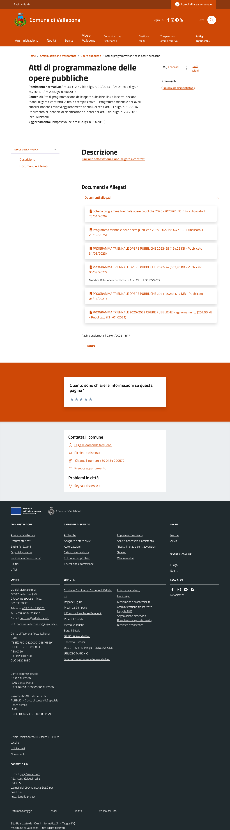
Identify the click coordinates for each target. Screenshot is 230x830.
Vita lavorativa (125, 558)
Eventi (174, 570)
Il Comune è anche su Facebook (83, 613)
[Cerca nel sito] (210, 20)
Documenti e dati (21, 541)
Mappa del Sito (107, 811)
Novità (51, 40)
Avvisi (173, 541)
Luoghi (174, 565)
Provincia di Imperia (75, 607)
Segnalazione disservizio (131, 616)
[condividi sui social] (171, 67)
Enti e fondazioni (21, 546)
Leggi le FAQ (124, 611)
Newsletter (177, 595)
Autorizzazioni (72, 546)
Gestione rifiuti (144, 38)
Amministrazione (26, 40)
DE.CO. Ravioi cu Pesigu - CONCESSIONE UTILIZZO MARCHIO (88, 650)
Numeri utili (17, 754)
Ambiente (70, 535)
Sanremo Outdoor (74, 642)
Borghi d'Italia (72, 630)
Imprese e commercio (129, 535)
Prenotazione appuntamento (134, 620)
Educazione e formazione (79, 564)
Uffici (14, 569)
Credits (77, 811)
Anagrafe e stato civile (77, 541)
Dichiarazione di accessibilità (134, 602)
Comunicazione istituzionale (112, 38)
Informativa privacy (128, 590)
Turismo (121, 552)
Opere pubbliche (90, 56)
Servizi (69, 40)
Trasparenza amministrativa (169, 38)
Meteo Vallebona (74, 625)
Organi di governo (21, 552)
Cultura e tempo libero (77, 558)
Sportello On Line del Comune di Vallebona (88, 593)
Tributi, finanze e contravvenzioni (136, 546)
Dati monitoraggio (21, 811)
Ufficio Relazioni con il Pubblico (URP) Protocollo (35, 740)
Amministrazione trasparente (58, 56)
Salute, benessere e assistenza (135, 541)
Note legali (123, 596)
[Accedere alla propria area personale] (193, 4)
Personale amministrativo (26, 558)
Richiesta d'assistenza (130, 625)
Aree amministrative (23, 535)
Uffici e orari (18, 748)
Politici (15, 564)
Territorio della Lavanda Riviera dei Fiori (87, 659)
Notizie (174, 535)
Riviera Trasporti (73, 619)
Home (32, 56)
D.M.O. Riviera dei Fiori (77, 636)
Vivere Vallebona (88, 38)
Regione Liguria (22, 4)
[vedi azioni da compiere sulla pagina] (192, 68)
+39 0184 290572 (33, 608)
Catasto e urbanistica (76, 552)
